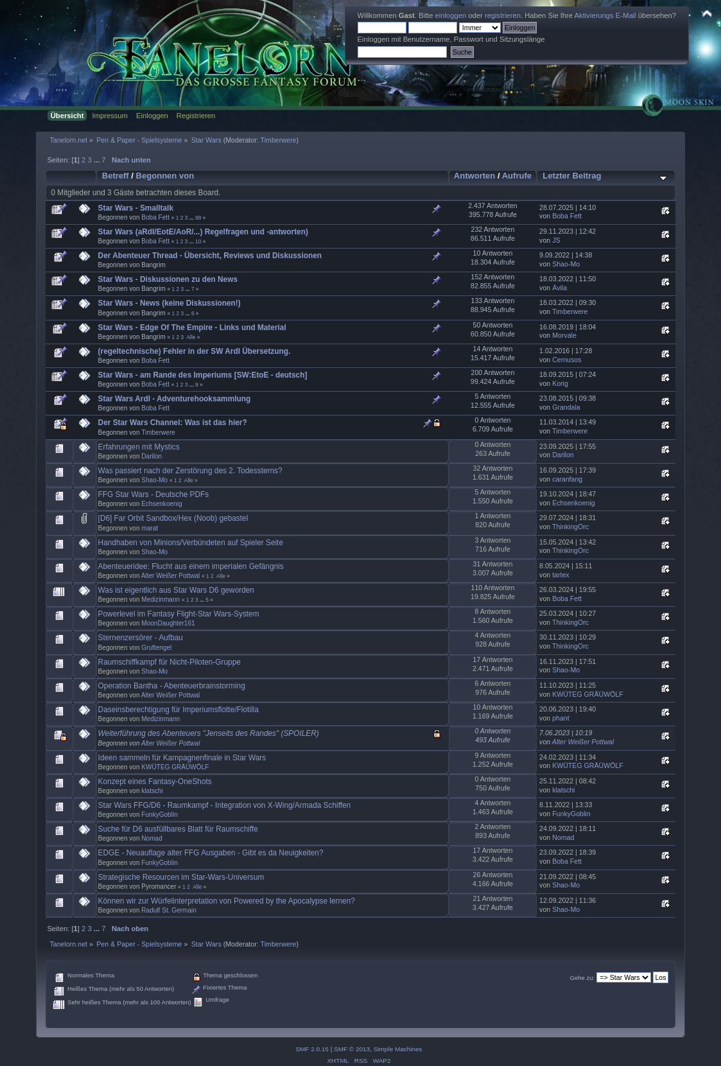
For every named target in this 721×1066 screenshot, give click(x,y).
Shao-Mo (566, 264)
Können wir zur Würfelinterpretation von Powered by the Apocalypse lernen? (226, 900)
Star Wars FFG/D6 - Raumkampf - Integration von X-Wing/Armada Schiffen (224, 805)
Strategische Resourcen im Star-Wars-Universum (181, 877)
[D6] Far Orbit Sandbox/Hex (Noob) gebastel (173, 518)
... (97, 160)
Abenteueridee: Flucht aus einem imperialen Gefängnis (191, 566)
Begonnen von (165, 175)
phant (560, 718)
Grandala (566, 407)
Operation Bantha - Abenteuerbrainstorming (171, 685)
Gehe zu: (582, 977)
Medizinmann (160, 599)
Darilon (151, 456)
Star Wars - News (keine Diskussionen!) (169, 303)
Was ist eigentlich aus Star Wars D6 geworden (176, 590)
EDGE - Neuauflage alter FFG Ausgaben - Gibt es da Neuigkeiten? (211, 852)
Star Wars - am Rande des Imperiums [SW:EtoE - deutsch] (203, 375)
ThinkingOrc (570, 526)
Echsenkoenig (161, 503)
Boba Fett (155, 217)
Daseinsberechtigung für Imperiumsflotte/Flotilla (178, 709)
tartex (560, 575)
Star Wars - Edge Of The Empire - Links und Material (192, 327)
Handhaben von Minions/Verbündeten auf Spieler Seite (190, 542)
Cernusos (566, 359)
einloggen (451, 15)
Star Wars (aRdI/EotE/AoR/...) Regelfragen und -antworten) (203, 231)
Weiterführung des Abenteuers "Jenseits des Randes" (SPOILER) (208, 733)
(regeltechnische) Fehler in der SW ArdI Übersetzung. (194, 351)
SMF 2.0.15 (312, 1049)
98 (198, 217)
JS (556, 240)
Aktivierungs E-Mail (605, 15)
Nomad (151, 838)
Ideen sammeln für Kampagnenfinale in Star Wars (182, 757)
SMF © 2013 (352, 1049)
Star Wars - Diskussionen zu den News (168, 279)
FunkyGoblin (159, 814)
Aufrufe (517, 175)
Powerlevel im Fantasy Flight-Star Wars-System (178, 613)
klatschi (152, 790)
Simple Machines (398, 1049)
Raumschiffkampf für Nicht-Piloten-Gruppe (169, 662)
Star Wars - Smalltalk (135, 208)
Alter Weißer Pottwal (170, 575)
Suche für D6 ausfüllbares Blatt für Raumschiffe (178, 829)
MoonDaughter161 (168, 623)
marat (149, 528)
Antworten (474, 175)
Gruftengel (156, 647)
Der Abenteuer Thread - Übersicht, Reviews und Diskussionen (210, 255)
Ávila (559, 288)
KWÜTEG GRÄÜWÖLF (587, 694)
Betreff (115, 175)
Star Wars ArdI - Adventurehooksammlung (174, 398)
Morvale (564, 335)
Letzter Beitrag (572, 175)
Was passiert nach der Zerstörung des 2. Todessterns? (190, 470)
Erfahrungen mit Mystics (139, 446)
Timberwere (279, 140)
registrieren (503, 15)
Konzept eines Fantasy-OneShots (155, 781)
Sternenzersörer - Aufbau (140, 637)
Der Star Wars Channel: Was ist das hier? (172, 422)
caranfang (567, 479)
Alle (190, 337)
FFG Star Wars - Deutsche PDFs (153, 494)
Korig (560, 383)
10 (198, 241)
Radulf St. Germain (168, 910)
